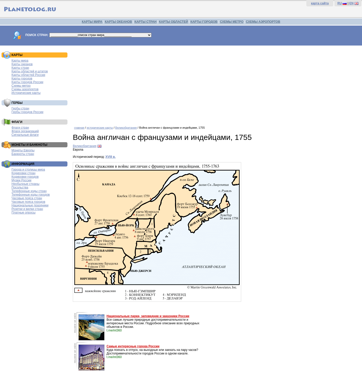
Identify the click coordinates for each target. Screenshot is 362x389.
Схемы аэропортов (25, 89)
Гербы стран (20, 108)
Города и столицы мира (28, 169)
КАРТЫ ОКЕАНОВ (118, 22)
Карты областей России (28, 75)
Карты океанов (22, 64)
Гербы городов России (27, 112)
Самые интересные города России (133, 346)
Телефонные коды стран (28, 191)
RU (339, 3)
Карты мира (19, 60)
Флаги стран (20, 127)
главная (79, 127)
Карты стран (20, 68)
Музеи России (21, 180)
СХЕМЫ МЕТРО (231, 22)
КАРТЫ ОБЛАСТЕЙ (173, 22)
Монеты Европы (22, 150)
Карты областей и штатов (29, 71)
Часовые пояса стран (26, 198)
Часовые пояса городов (28, 202)
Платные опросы (23, 212)
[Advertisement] (216, 84)
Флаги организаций (25, 131)
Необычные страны (25, 184)
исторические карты (100, 127)
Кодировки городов (25, 177)
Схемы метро (21, 85)
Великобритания (126, 127)
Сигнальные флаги (25, 135)
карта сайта (320, 3)
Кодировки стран (23, 173)
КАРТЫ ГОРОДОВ (203, 22)
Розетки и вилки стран (27, 209)
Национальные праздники (30, 205)
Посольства (19, 187)
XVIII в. (111, 157)
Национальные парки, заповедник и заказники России (148, 316)
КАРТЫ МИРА (92, 22)
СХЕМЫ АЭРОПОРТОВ (263, 22)
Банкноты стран (22, 154)
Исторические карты (26, 93)
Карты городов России (27, 82)
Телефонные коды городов (30, 194)
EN (351, 3)
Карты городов (21, 78)
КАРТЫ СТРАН (146, 22)
